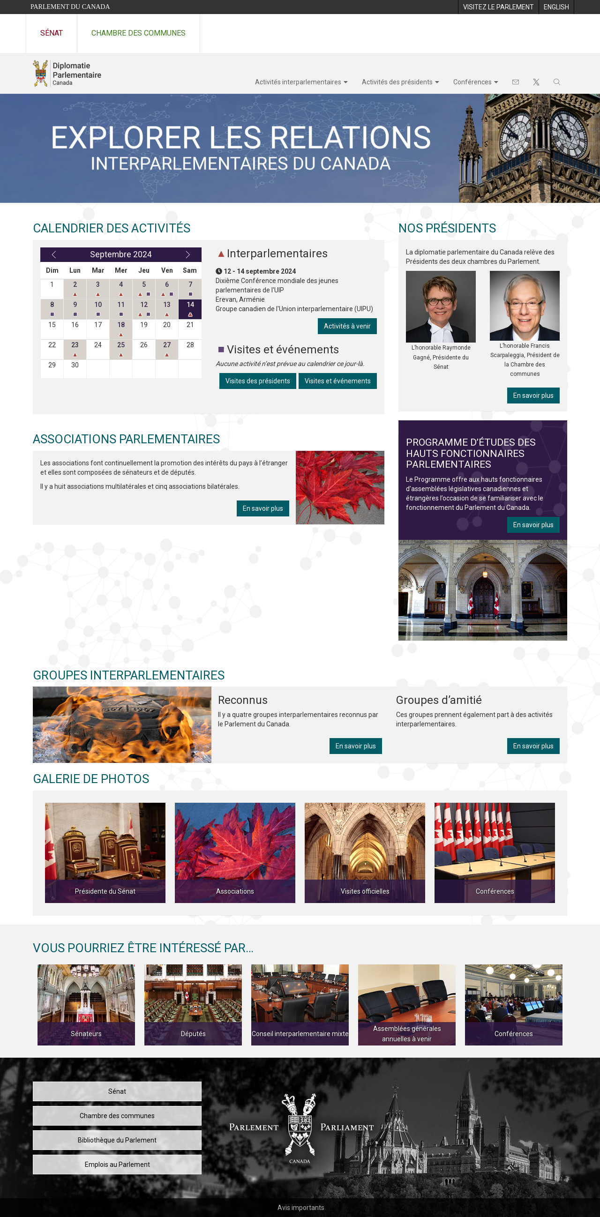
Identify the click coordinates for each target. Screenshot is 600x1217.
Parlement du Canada (70, 6)
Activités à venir (347, 326)
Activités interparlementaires (298, 82)
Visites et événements (338, 381)
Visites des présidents (257, 381)
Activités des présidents (397, 82)
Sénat (51, 33)
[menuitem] (498, 7)
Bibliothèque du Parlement (117, 1140)
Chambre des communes (138, 33)
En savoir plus (263, 508)
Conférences (472, 82)
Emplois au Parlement (117, 1164)
